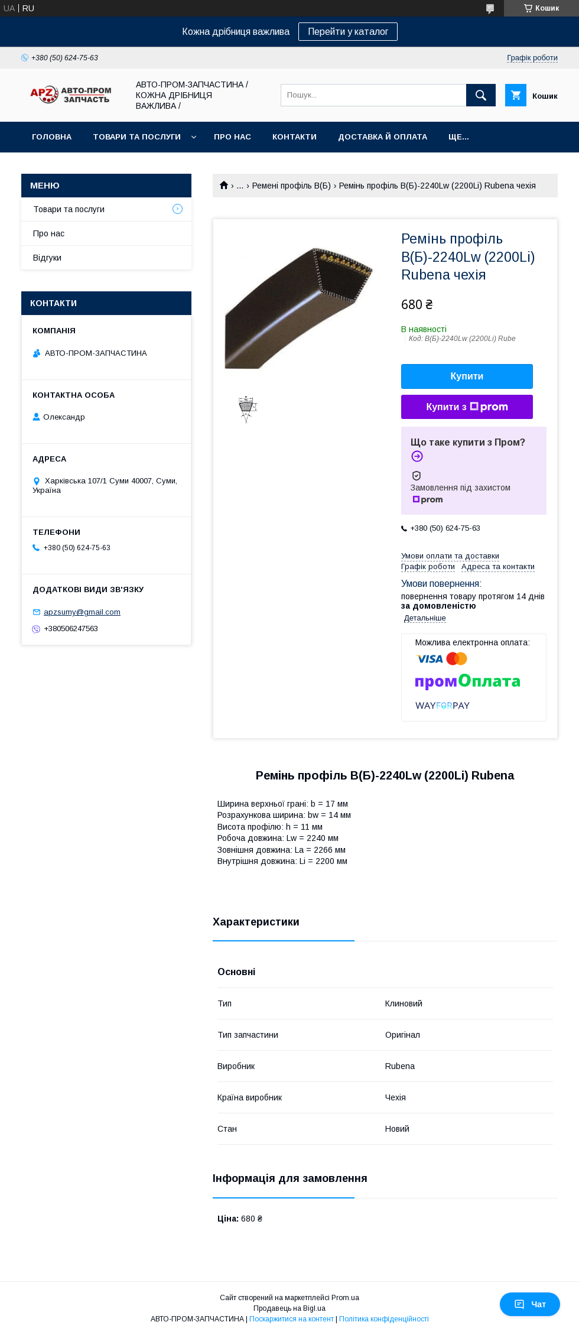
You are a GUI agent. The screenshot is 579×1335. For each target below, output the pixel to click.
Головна (51, 136)
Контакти (294, 136)
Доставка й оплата (382, 136)
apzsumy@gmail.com (82, 612)
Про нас (232, 136)
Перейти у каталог (348, 32)
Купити (467, 376)
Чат (530, 1304)
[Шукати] (481, 95)
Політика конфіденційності (384, 1319)
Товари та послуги (137, 136)
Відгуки (47, 257)
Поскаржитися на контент (291, 1319)
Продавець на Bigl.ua (289, 1308)
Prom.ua (345, 1298)
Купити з (467, 407)
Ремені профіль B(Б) (291, 185)
